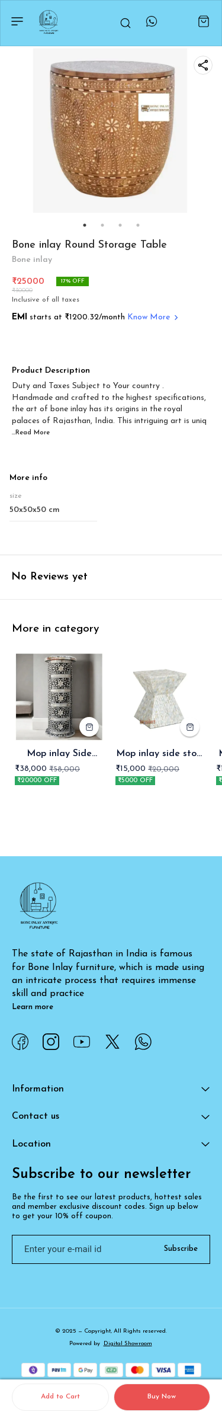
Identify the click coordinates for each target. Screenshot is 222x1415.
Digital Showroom (128, 1343)
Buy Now (161, 1396)
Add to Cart (60, 1396)
